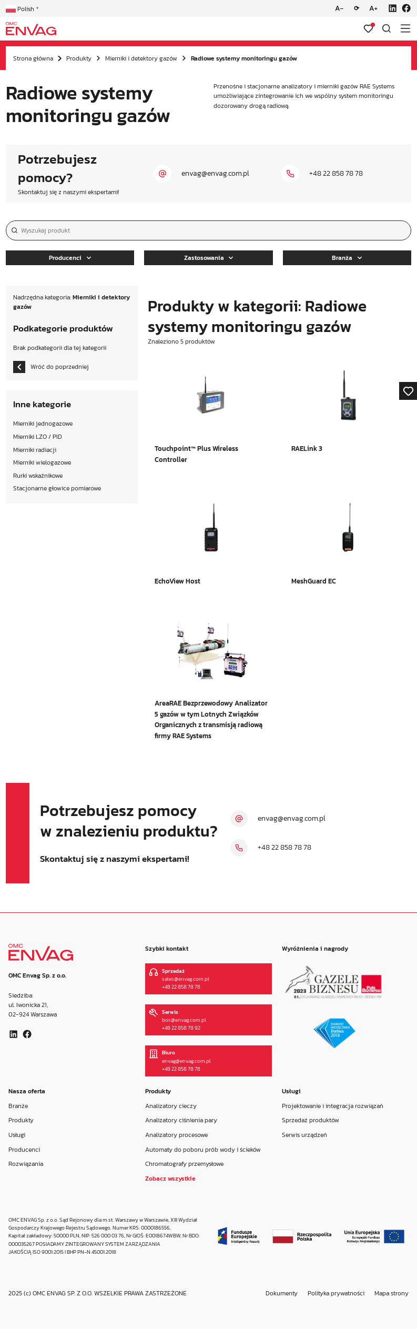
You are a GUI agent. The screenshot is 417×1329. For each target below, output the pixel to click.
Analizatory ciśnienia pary (181, 1120)
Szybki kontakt (166, 948)
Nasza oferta (26, 1091)
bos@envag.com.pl (184, 1020)
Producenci (70, 258)
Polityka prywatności (336, 1293)
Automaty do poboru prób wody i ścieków (203, 1149)
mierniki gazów (337, 86)
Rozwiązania (25, 1164)
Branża (347, 258)
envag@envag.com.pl (215, 173)
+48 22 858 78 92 (181, 1028)
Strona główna (33, 58)
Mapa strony (391, 1293)
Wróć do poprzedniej (51, 367)
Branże (18, 1105)
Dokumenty (282, 1293)
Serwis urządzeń (304, 1135)
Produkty (78, 58)
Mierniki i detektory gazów (141, 58)
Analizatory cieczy (171, 1105)
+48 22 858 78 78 (336, 173)
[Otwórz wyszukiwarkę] (386, 28)
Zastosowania (208, 258)
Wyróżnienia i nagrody (315, 948)
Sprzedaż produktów (310, 1120)
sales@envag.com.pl (185, 979)
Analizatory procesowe (176, 1135)
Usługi (16, 1135)
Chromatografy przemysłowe (184, 1164)
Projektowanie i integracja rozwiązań (332, 1105)
